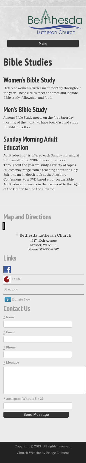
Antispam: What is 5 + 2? (23, 399)
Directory (10, 289)
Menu (43, 43)
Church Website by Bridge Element (43, 453)
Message (11, 362)
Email (9, 332)
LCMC (12, 279)
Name (9, 317)
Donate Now (17, 299)
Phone (9, 347)
